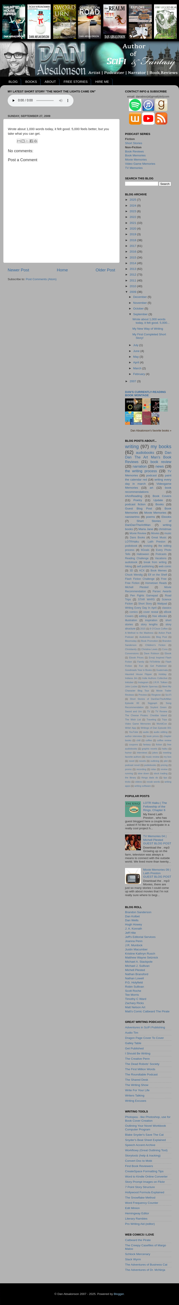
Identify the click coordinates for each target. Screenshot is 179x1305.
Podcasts (161, 554)
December (140, 297)
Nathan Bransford (136, 974)
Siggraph (152, 703)
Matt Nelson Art (135, 1007)
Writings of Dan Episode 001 (156, 728)
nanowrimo (132, 516)
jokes (155, 752)
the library (130, 777)
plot (166, 761)
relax (153, 769)
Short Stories (133, 143)
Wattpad (162, 603)
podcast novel (132, 765)
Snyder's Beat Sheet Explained (145, 1140)
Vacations (160, 558)
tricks (128, 781)
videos (138, 781)
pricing (164, 765)
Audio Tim (131, 1032)
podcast (151, 475)
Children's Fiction (155, 645)
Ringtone (156, 694)
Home (62, 270)
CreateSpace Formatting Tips (144, 1171)
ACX (142, 570)
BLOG (13, 81)
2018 (133, 240)
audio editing (161, 732)
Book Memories (135, 155)
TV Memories (134, 168)
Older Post (105, 270)
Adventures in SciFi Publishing (145, 1027)
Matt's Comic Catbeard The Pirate (147, 1011)
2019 (133, 234)
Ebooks (166, 516)
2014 (133, 263)
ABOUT (50, 81)
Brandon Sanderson (138, 912)
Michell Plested (137, 587)
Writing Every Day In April (141, 607)
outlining (154, 761)
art (151, 487)
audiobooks (145, 452)
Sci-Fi (168, 694)
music (167, 533)
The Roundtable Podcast (141, 1074)
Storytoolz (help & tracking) (143, 1155)
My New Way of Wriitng (147, 328)
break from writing (155, 562)
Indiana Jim (131, 678)
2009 (133, 292)
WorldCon (161, 723)
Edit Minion (132, 1208)
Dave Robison (151, 653)
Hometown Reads (156, 583)
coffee (148, 740)
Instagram (143, 682)
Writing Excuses (135, 1100)
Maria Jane (145, 529)
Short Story (145, 603)
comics (133, 612)
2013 (133, 269)
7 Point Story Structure (140, 1187)
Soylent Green (158, 707)
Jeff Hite (130, 932)
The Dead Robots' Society (142, 1064)
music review (152, 756)
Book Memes (158, 570)
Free (163, 578)
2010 (133, 286)
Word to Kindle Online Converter (146, 1176)
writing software (142, 786)
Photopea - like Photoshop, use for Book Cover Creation (147, 1118)
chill (138, 740)
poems (150, 516)
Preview (142, 694)
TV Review (161, 711)
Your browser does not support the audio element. (40, 100)
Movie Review (138, 533)
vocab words (153, 781)
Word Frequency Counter (141, 1202)
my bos (167, 756)
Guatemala (162, 670)
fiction (159, 744)
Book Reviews (134, 151)
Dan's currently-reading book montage (145, 393)
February (139, 374)
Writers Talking (134, 1095)
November (140, 302)
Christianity (131, 649)
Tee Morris (132, 994)
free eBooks (159, 616)
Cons (165, 649)
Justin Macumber (136, 949)
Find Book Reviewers (139, 1166)
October (139, 308)
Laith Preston (156, 541)
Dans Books (137, 537)
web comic (165, 566)
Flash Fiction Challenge (140, 578)
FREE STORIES (76, 81)
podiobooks (150, 765)
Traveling (151, 719)
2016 (133, 251)
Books (160, 504)
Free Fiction (132, 583)
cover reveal (150, 612)
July (136, 345)
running (129, 773)
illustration (131, 620)
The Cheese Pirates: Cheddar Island (146, 715)
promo (128, 769)
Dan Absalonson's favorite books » (151, 430)
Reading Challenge (137, 558)
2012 (133, 274)
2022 (133, 217)
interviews (142, 752)
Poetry (137, 500)
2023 (133, 211)
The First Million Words (140, 1069)
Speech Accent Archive (140, 1145)
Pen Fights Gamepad (144, 595)
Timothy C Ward (135, 999)
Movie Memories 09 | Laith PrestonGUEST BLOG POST (157, 873)
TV (148, 711)
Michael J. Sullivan (137, 965)
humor (128, 752)
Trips (164, 719)
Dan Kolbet (132, 916)
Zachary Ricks (134, 1003)
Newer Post (18, 270)
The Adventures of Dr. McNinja (145, 1269)
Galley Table (133, 1043)
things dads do (149, 777)
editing (143, 616)
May (136, 356)
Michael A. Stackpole (138, 961)
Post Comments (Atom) (41, 279)
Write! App (130, 728)
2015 (133, 257)
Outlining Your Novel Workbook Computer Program (145, 1127)
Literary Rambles (136, 1218)
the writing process (141, 471)
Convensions (132, 653)
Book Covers (162, 496)
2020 (133, 228)
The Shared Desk (136, 1079)
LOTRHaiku (132, 541)
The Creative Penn (137, 1058)
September (141, 314)
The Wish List (133, 719)
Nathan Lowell (134, 978)
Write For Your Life (137, 1090)
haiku (165, 748)
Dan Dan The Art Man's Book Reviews (148, 457)
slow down (143, 773)
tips (165, 777)
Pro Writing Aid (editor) (140, 1223)
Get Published (158, 666)
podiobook (131, 545)
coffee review (164, 740)
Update (158, 500)
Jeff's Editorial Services (140, 937)
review (164, 769)
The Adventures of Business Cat (146, 1264)
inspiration (151, 620)
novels (142, 761)
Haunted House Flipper (138, 674)
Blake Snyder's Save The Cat (144, 1134)
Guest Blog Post (138, 508)
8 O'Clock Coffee (159, 628)
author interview (133, 736)
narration (140, 466)
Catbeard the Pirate (138, 1240)
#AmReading (133, 496)
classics (167, 607)
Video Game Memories (140, 163)
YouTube (133, 732)
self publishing (145, 566)
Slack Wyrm (133, 1259)
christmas (165, 529)
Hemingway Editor (137, 1213)
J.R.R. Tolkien (160, 682)
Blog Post (161, 637)
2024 (133, 205)
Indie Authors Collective (154, 678)
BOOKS (31, 81)
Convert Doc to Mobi (138, 1160)
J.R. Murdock (134, 945)
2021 (133, 223)
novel (131, 761)
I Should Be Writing (137, 1053)
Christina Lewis (149, 649)
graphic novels (149, 748)
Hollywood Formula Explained (144, 1192)
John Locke (131, 686)
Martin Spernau (149, 686)
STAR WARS (146, 599)
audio (146, 732)
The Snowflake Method (140, 1197)
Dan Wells (131, 920)
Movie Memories (136, 159)
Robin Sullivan (134, 986)
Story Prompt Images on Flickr (145, 1181)
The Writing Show (136, 1085)
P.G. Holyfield (134, 982)
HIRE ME (102, 81)
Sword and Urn (133, 711)
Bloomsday (131, 641)
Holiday (162, 674)
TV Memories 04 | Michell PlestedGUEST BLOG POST (157, 840)
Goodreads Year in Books (138, 670)
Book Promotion (149, 641)
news (160, 466)
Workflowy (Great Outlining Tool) (146, 1150)
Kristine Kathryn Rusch (140, 953)
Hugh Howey (133, 924)
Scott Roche (133, 990)
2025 (133, 199)
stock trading (160, 773)
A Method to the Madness (139, 632)
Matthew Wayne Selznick (141, 957)
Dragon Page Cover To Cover (144, 1038)
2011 (133, 280)
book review (160, 462)
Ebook (168, 653)
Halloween (143, 554)
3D (131, 570)
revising (147, 545)
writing (132, 446)
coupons (133, 744)
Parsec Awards (162, 591)
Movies (155, 533)
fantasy (147, 744)
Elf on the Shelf (157, 574)
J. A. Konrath (133, 928)
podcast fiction (135, 504)
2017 (133, 246)
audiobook (131, 562)
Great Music (158, 537)
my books (161, 446)
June (136, 351)
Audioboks (144, 637)
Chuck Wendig (134, 574)
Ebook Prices (136, 657)
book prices (153, 736)
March (137, 368)
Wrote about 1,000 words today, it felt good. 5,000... (151, 321)
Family (140, 661)
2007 (133, 381)
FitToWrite (155, 661)
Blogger (119, 1294)
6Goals (145, 550)
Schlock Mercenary (137, 1254)
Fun (141, 666)
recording (141, 769)
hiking (128, 566)
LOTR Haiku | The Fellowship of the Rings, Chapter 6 (155, 806)
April (136, 362)
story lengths (149, 624)
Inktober (129, 682)
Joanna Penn (134, 941)
